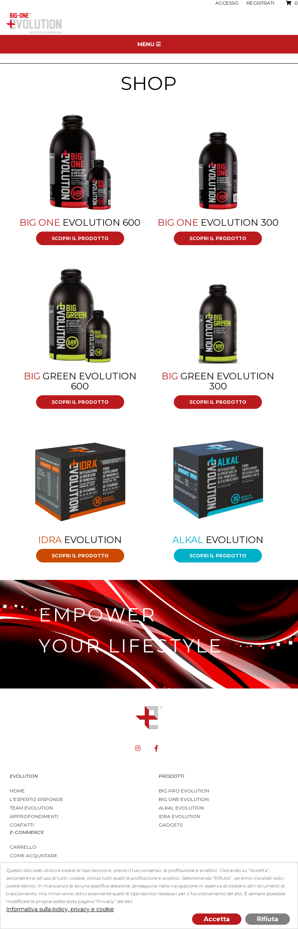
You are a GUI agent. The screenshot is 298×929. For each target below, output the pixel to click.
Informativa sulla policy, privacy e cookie (60, 909)
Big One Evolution (184, 799)
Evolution (80, 540)
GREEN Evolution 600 (80, 381)
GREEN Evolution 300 (217, 381)
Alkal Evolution (181, 808)
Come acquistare (33, 855)
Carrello (23, 847)
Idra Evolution (179, 816)
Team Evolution (31, 808)
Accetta (217, 919)
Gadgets (170, 825)
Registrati (260, 3)
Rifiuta (267, 919)
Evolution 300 (218, 223)
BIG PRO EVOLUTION (184, 791)
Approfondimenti (34, 816)
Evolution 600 (79, 223)
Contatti (22, 825)
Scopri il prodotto (80, 238)
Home (17, 791)
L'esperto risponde (36, 799)
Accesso (227, 3)
